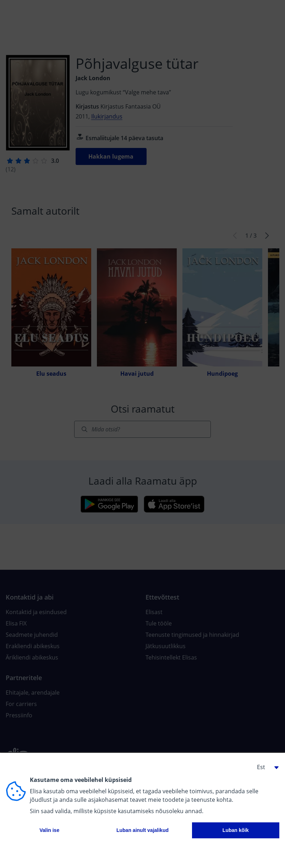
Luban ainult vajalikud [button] (142, 830)
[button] (265, 767)
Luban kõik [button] (236, 830)
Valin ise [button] (49, 830)
